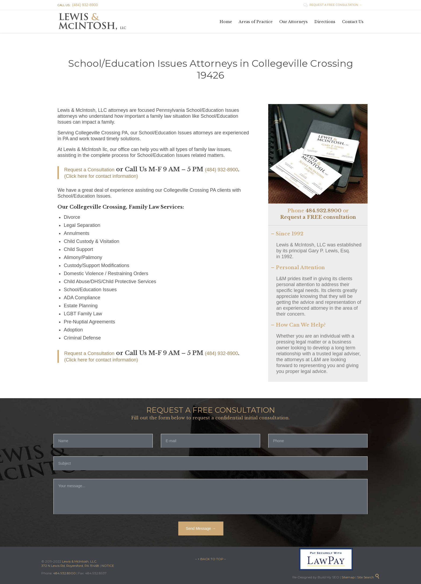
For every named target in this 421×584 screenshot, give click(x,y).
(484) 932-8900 (221, 169)
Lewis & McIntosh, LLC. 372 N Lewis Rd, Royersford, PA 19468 (70, 563)
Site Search (368, 577)
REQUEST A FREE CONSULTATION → (332, 4)
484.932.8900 (324, 211)
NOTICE (107, 566)
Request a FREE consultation (318, 217)
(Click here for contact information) (101, 176)
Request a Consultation (89, 169)
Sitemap (348, 577)
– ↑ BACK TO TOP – (210, 559)
